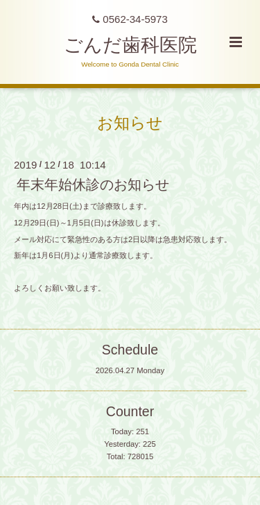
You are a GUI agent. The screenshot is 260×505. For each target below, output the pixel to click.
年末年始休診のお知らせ (93, 184)
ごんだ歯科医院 (130, 45)
